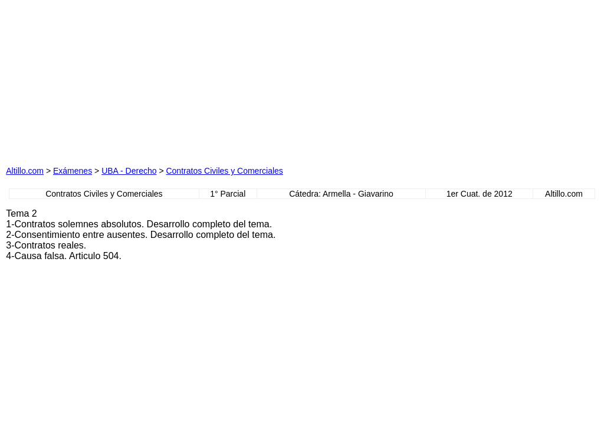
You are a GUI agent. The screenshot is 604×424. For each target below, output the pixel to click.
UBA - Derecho (128, 170)
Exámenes (72, 170)
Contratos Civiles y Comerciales (224, 170)
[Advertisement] (184, 79)
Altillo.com (25, 170)
